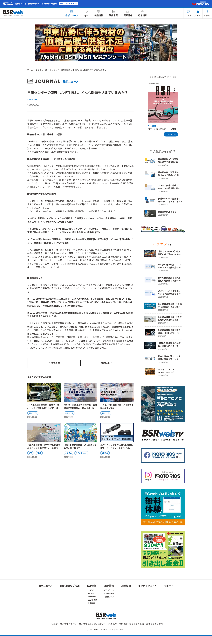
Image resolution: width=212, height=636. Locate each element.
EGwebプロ (92, 600)
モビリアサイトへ (68, 3)
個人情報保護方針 (68, 623)
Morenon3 (92, 596)
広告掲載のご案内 (154, 623)
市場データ (109, 593)
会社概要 (53, 623)
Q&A (86, 13)
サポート (207, 13)
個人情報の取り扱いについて (92, 623)
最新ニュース (71, 13)
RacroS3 (91, 593)
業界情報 (128, 13)
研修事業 (113, 13)
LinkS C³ (91, 590)
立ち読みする (171, 134)
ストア (188, 13)
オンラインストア (147, 585)
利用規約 (112, 623)
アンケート (109, 590)
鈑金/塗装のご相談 (69, 585)
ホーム (30, 69)
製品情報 (98, 13)
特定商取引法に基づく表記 (131, 623)
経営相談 (142, 13)
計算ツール (109, 596)
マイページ (197, 13)
